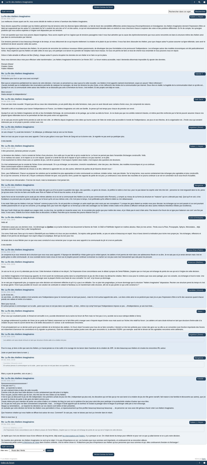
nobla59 (201, 379)
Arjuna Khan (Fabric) (196, 250)
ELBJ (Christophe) (197, 218)
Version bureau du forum (103, 7)
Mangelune (200, 185)
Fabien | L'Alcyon (197, 17)
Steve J (201, 311)
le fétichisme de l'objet (30, 442)
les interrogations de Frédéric (74, 436)
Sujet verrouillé (7, 11)
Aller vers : (5, 450)
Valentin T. (200, 74)
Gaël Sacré (200, 99)
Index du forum (7, 463)
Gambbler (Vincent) (196, 290)
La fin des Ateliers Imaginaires (19, 2)
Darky (204, 459)
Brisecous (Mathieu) (196, 262)
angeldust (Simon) (197, 127)
